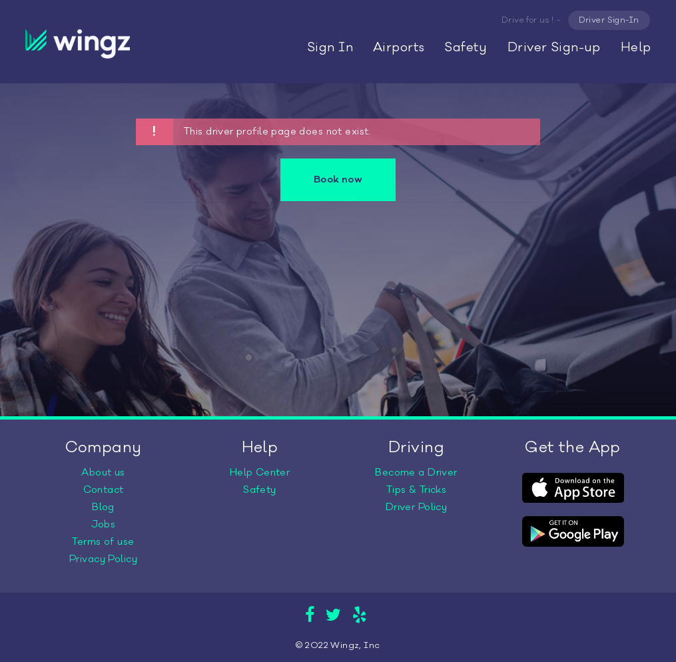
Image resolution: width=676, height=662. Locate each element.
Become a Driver (416, 472)
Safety (466, 47)
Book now (338, 179)
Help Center (260, 472)
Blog (103, 507)
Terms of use (103, 541)
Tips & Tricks (416, 490)
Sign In (330, 47)
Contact (103, 490)
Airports (398, 47)
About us (103, 472)
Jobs (103, 524)
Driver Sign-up (554, 47)
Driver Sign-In (609, 20)
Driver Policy (416, 507)
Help (636, 47)
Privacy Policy (103, 559)
